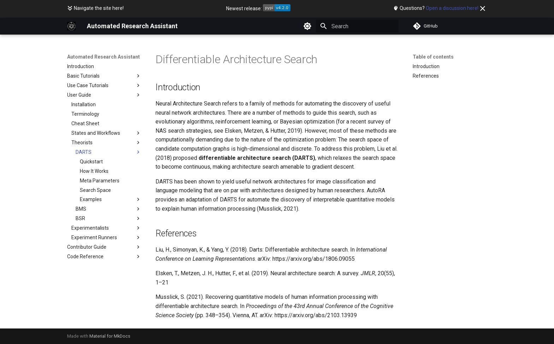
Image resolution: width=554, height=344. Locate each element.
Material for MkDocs (109, 336)
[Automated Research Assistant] (71, 26)
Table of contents (433, 57)
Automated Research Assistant (103, 57)
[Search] (357, 26)
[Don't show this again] (482, 8)
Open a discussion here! (452, 8)
